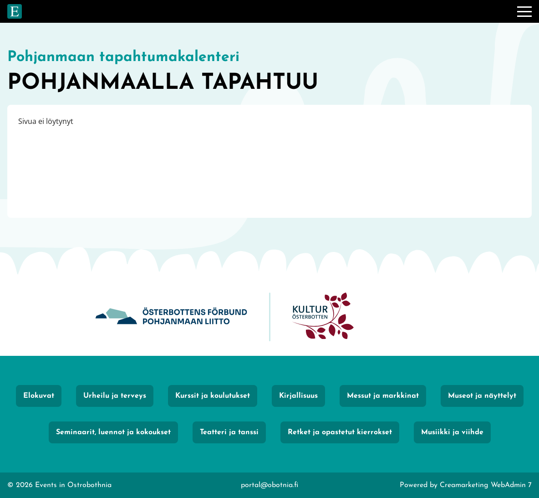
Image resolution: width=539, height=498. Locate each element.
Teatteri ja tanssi (229, 432)
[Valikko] (524, 11)
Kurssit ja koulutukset (212, 396)
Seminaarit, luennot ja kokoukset (113, 432)
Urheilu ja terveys (114, 396)
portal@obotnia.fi (269, 485)
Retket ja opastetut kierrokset (340, 432)
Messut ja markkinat (383, 396)
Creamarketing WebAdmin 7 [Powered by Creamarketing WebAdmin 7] (486, 485)
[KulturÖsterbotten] (323, 317)
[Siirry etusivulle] (14, 11)
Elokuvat (38, 396)
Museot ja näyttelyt (482, 396)
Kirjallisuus (298, 396)
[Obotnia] (171, 317)
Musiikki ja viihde (452, 432)
